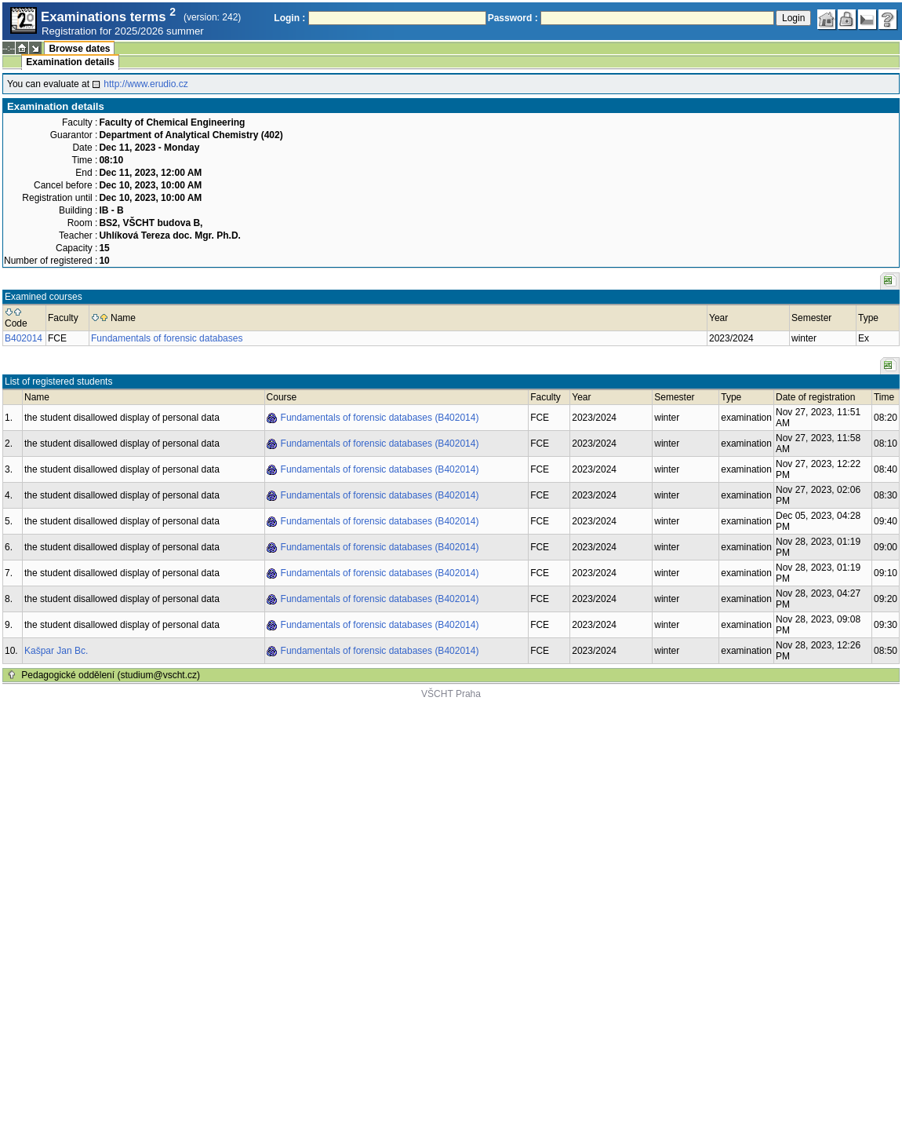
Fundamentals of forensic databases (166, 338)
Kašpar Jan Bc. (56, 650)
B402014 (23, 338)
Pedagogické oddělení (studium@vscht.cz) (110, 675)
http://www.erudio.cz (145, 83)
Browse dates (79, 48)
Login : (289, 18)
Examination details (70, 62)
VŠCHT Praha (451, 693)
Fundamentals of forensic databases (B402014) (380, 417)
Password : (513, 18)
